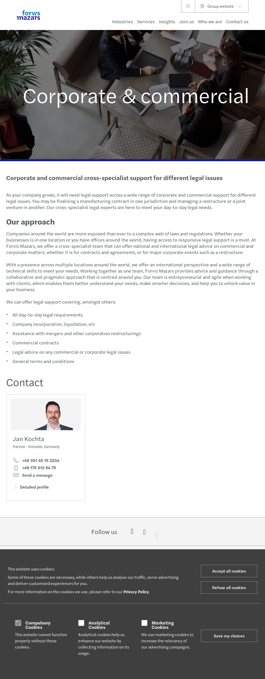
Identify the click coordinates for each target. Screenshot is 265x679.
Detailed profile (31, 488)
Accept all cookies (229, 571)
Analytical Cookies (99, 624)
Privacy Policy (136, 592)
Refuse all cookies (229, 587)
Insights (167, 21)
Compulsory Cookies (37, 624)
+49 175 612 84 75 (34, 469)
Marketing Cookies (163, 624)
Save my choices (229, 636)
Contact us (237, 21)
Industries (122, 21)
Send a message (33, 476)
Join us (186, 21)
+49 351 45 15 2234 (36, 462)
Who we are (210, 21)
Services (146, 21)
